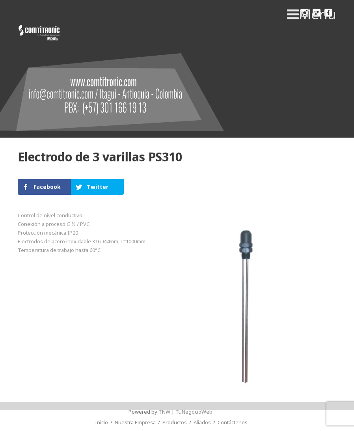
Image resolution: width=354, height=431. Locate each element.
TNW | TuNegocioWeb (185, 411)
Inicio (101, 422)
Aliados (202, 422)
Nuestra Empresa (135, 422)
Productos (174, 422)
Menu (311, 14)
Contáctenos (233, 422)
